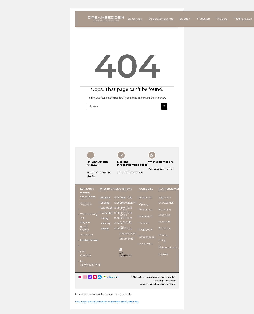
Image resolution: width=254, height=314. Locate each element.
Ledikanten (145, 229)
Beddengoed (146, 236)
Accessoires (146, 243)
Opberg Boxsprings (161, 18)
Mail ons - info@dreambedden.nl (132, 163)
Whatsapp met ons (161, 161)
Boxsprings (135, 18)
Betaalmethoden (168, 247)
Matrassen (203, 18)
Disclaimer (165, 228)
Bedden (185, 18)
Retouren (164, 221)
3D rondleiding (126, 254)
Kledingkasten (243, 18)
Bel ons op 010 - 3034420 (98, 163)
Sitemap (163, 253)
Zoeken (164, 106)
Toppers (222, 18)
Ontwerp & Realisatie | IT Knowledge (158, 284)
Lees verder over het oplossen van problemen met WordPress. (107, 301)
